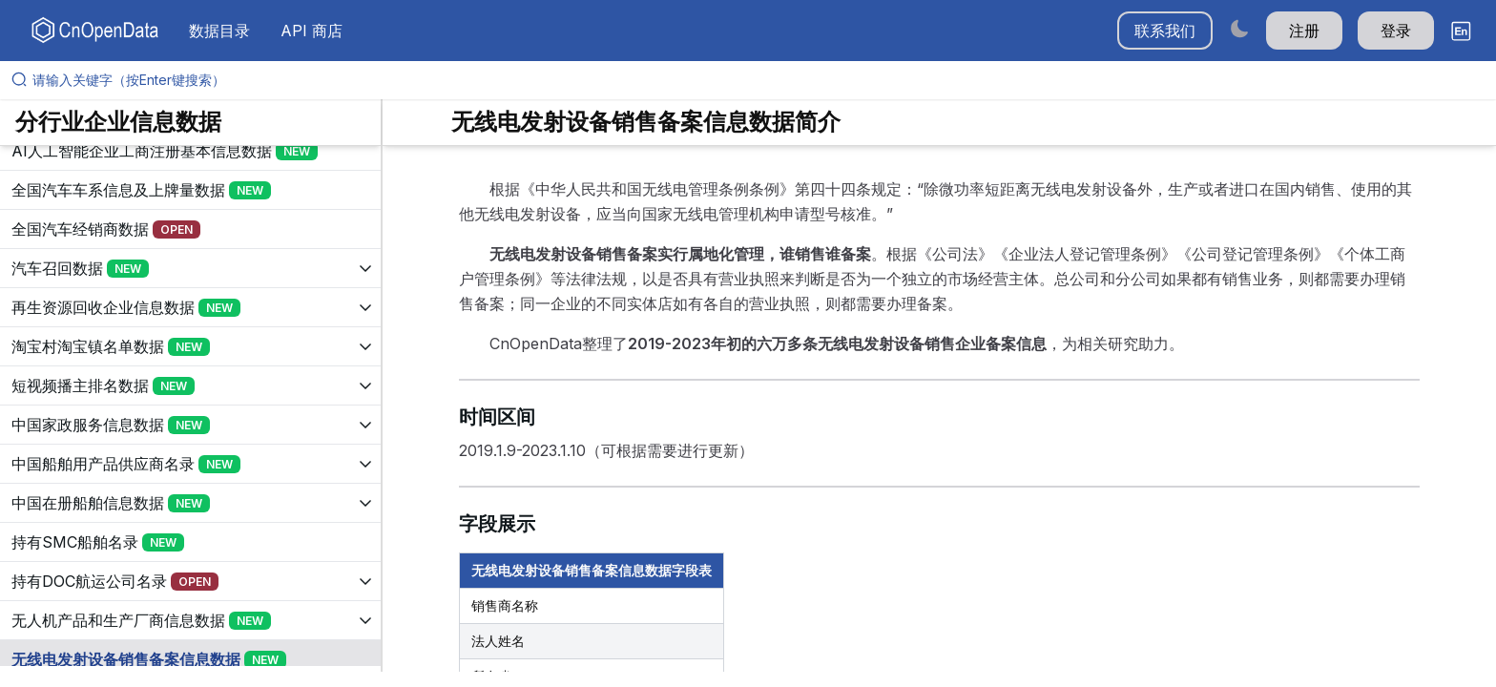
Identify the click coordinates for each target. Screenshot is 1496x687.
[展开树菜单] (190, 151)
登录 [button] (1396, 30)
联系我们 (1164, 30)
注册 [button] (1304, 30)
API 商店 (311, 30)
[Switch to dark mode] (1239, 28)
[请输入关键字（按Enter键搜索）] (756, 80)
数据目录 (219, 30)
